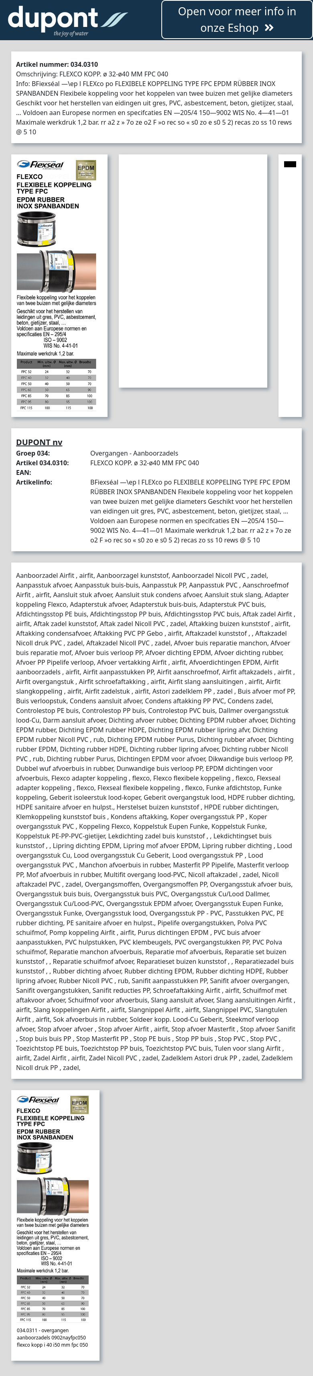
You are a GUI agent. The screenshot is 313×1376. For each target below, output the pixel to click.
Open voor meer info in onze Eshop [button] (237, 19)
